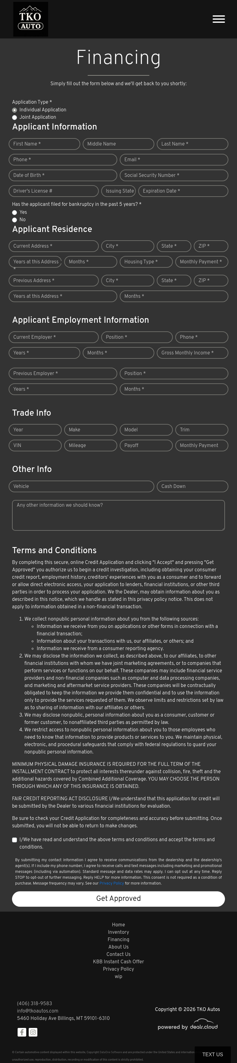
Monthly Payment (199, 446)
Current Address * (32, 246)
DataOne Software (111, 1052)
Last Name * (175, 144)
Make (74, 430)
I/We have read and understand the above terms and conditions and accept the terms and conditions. (117, 843)
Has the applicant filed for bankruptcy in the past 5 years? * (77, 205)
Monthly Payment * (201, 262)
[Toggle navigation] (219, 19)
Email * (132, 160)
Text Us (212, 1054)
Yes (23, 213)
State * (169, 246)
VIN (17, 446)
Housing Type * (141, 262)
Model (131, 430)
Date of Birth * (29, 176)
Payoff (131, 446)
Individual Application (42, 110)
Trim (184, 430)
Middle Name (101, 144)
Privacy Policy (111, 883)
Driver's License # (32, 191)
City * (112, 246)
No (22, 220)
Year (18, 430)
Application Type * (32, 102)
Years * (21, 353)
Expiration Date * (161, 191)
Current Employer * (34, 337)
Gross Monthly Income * (187, 353)
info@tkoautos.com (37, 1011)
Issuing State (120, 191)
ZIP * (204, 246)
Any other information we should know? (60, 505)
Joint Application (37, 117)
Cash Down (173, 487)
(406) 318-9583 (34, 1004)
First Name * (27, 144)
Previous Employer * (35, 374)
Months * (79, 262)
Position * (116, 337)
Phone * (22, 160)
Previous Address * (34, 281)
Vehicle (21, 487)
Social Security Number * (151, 176)
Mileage (77, 446)
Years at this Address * (36, 266)
